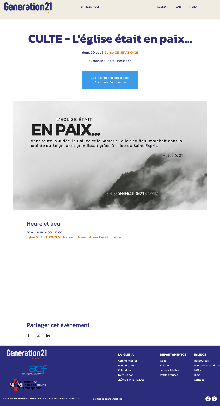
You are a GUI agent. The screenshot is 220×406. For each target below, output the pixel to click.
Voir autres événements (110, 82)
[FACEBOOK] (208, 398)
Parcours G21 (126, 365)
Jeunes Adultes (169, 370)
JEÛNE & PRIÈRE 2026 (129, 380)
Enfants (165, 365)
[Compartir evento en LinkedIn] (48, 335)
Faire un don (125, 375)
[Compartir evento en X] (38, 335)
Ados (163, 361)
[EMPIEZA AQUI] (90, 6)
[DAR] (178, 6)
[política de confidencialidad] (107, 398)
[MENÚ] (192, 6)
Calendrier (124, 370)
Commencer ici (127, 361)
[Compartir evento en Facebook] (28, 335)
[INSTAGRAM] (214, 398)
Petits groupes (169, 375)
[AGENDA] (162, 6)
